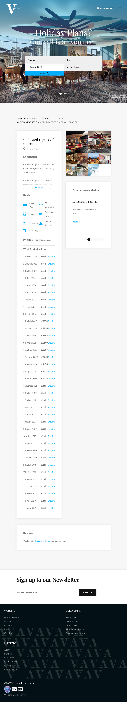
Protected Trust (11, 669)
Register (38, 541)
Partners (8, 653)
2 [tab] (88, 239)
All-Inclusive (71, 621)
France (35, 118)
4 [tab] (95, 239)
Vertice (14, 683)
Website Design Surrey (15, 694)
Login (47, 541)
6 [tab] (102, 239)
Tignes (58, 118)
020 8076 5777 (105, 8)
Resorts (7, 629)
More (39, 187)
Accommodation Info (76, 633)
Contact (8, 625)
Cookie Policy (10, 661)
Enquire (51, 256)
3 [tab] (92, 239)
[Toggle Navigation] (120, 8)
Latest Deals (71, 625)
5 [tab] (99, 239)
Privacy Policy (11, 665)
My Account (71, 617)
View (79, 221)
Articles (8, 621)
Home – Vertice (11, 617)
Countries (8, 633)
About (7, 649)
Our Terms (9, 657)
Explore (63, 93)
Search (44, 73)
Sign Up (87, 592)
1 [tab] (85, 239)
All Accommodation (75, 629)
